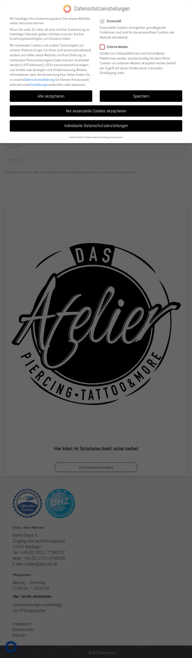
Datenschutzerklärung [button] (98, 137)
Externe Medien (115, 47)
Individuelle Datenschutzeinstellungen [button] (96, 125)
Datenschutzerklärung (39, 79)
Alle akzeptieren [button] (51, 96)
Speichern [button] (141, 96)
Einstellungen (39, 84)
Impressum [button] (117, 137)
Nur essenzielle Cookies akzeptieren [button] (96, 111)
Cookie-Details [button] (77, 137)
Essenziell (112, 21)
